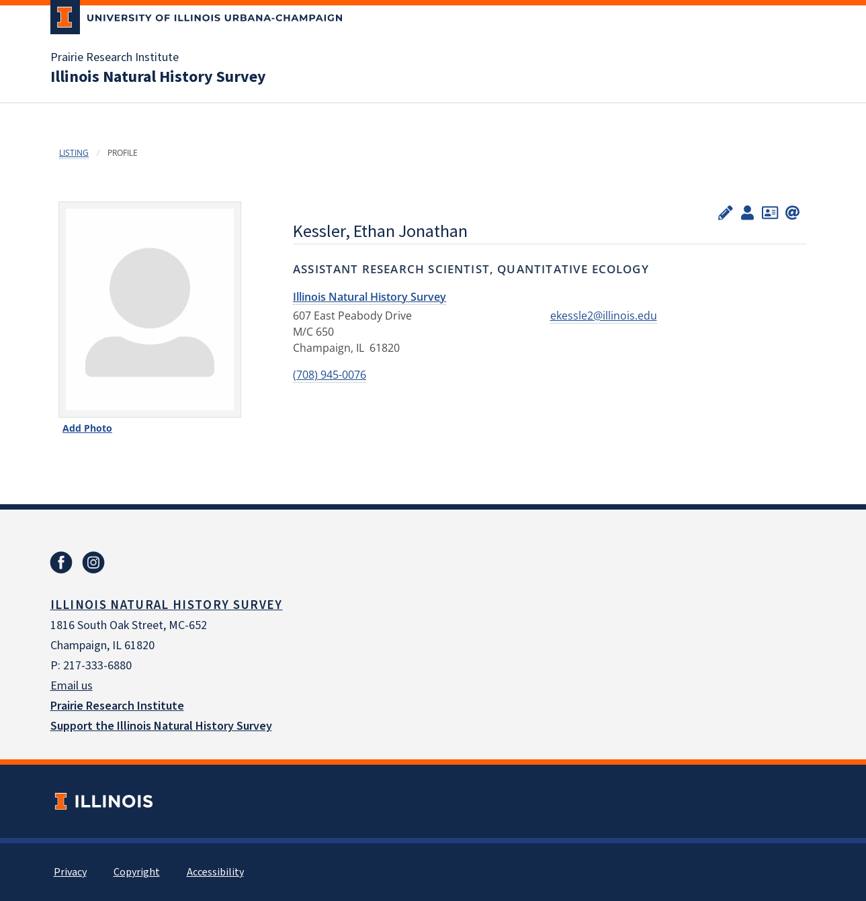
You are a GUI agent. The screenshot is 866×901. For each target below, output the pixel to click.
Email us (71, 685)
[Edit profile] (725, 212)
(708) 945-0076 (329, 374)
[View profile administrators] (747, 212)
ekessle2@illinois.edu (603, 315)
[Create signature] (792, 212)
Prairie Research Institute (114, 58)
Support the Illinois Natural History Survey (161, 726)
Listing (74, 152)
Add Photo (87, 428)
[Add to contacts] (770, 212)
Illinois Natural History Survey (158, 77)
